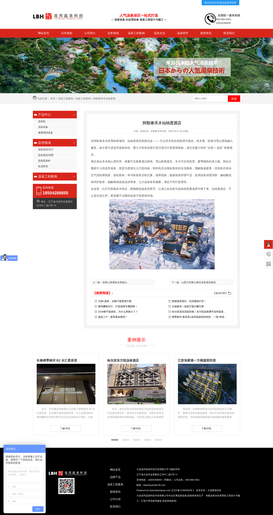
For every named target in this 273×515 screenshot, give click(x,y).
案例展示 (136, 339)
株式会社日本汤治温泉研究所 (220, 2)
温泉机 (42, 121)
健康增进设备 (45, 132)
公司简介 (90, 33)
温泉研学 (182, 33)
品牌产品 (115, 476)
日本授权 (66, 33)
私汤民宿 (43, 166)
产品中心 (44, 114)
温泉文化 (159, 33)
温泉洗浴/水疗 (46, 149)
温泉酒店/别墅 (46, 155)
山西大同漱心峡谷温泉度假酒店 (198, 282)
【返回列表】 (220, 293)
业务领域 (113, 33)
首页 (52, 98)
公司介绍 (115, 499)
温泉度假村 (44, 160)
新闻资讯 (206, 33)
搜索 (234, 98)
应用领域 (44, 143)
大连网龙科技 (214, 490)
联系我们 (229, 33)
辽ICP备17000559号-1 (182, 490)
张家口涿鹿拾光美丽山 (114, 282)
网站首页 (43, 33)
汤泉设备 (43, 127)
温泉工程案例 (136, 33)
